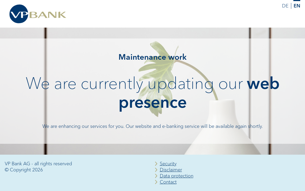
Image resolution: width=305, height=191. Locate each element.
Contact (168, 182)
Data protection (176, 176)
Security (168, 164)
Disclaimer (171, 170)
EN (297, 6)
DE (285, 6)
